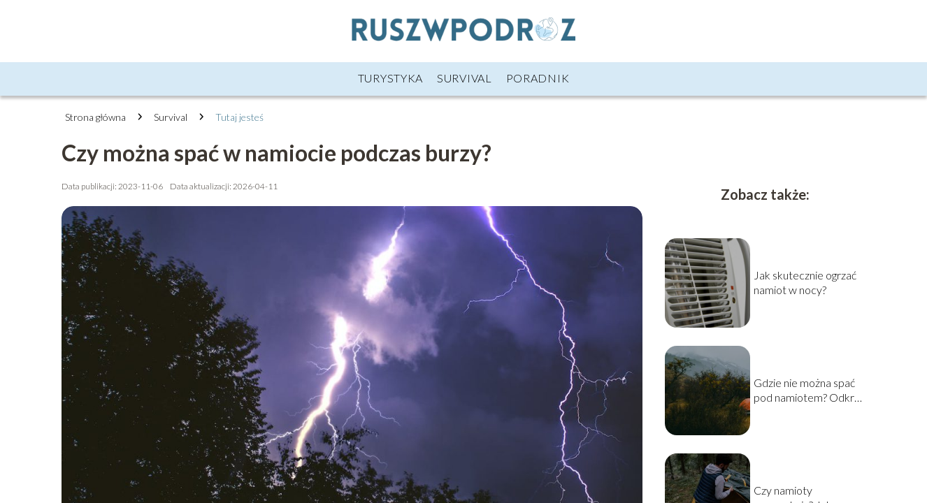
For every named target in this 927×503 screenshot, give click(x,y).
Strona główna (95, 117)
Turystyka (390, 78)
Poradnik (538, 78)
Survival (464, 78)
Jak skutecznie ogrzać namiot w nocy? (805, 282)
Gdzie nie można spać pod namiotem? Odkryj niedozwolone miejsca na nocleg (808, 390)
